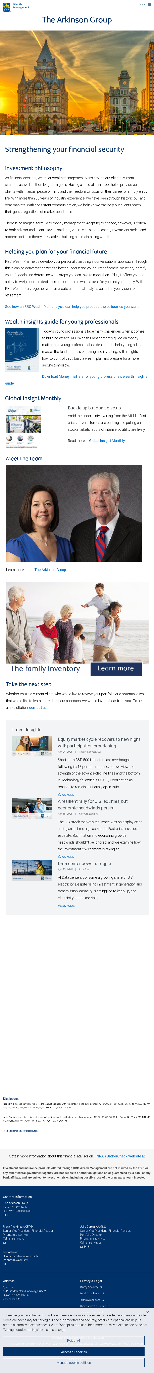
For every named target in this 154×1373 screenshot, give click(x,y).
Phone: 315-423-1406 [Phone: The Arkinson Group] (15, 1207)
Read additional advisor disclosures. (20, 1130)
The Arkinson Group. (50, 569)
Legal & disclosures (90, 1293)
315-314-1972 (16, 1238)
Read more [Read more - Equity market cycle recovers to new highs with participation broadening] (66, 794)
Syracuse (8, 1287)
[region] (77, 1340)
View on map (10, 1299)
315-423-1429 (20, 1260)
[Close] (147, 1312)
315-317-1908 (93, 1242)
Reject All (73, 1340)
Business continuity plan (93, 1306)
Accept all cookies (74, 1352)
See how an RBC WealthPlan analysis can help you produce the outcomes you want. (73, 306)
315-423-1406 (20, 1235)
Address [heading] (8, 1281)
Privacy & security (89, 1287)
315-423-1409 (97, 1238)
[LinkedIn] (85, 1246)
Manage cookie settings (74, 1363)
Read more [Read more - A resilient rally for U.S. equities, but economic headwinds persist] (66, 856)
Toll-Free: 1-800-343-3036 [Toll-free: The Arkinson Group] (17, 1211)
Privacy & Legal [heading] (91, 1281)
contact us (38, 707)
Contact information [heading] (17, 1197)
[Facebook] (8, 1215)
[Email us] (4, 1215)
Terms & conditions (90, 1300)
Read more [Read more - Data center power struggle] (66, 905)
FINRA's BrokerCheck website (117, 1156)
